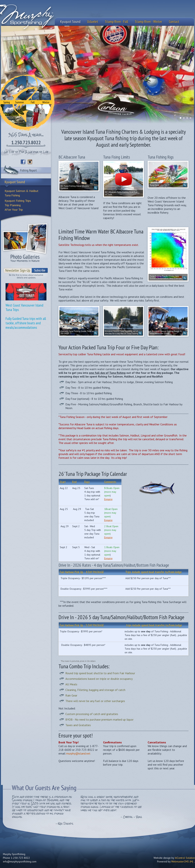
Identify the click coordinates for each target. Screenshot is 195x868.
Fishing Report (26, 171)
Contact (174, 21)
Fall (33, 102)
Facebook (23, 161)
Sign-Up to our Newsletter (26, 272)
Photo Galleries (25, 242)
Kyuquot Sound (70, 21)
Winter (45, 102)
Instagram (30, 161)
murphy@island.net (78, 753)
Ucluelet (92, 21)
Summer (19, 102)
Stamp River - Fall (116, 21)
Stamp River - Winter (148, 21)
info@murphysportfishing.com (19, 861)
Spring (6, 102)
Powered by (175, 861)
